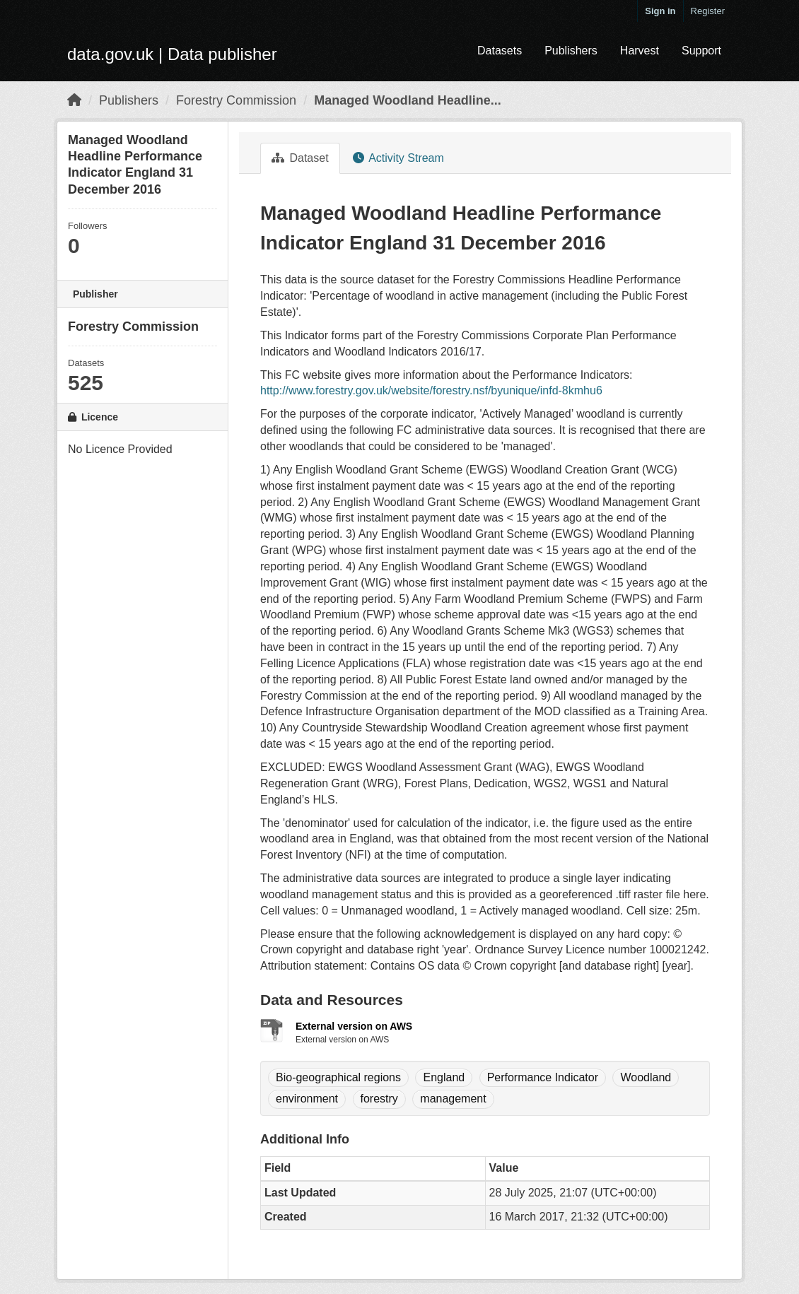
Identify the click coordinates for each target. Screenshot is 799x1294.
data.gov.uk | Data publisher (172, 54)
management (453, 1099)
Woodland (645, 1077)
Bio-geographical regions (338, 1077)
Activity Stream (398, 158)
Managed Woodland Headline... (407, 100)
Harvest (639, 51)
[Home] (74, 100)
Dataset (300, 158)
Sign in (660, 11)
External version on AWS (354, 1026)
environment (307, 1099)
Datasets (499, 51)
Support (701, 51)
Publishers (570, 51)
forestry (379, 1099)
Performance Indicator (542, 1077)
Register (708, 11)
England (444, 1077)
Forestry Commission (236, 100)
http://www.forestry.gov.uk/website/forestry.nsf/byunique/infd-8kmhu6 (431, 390)
